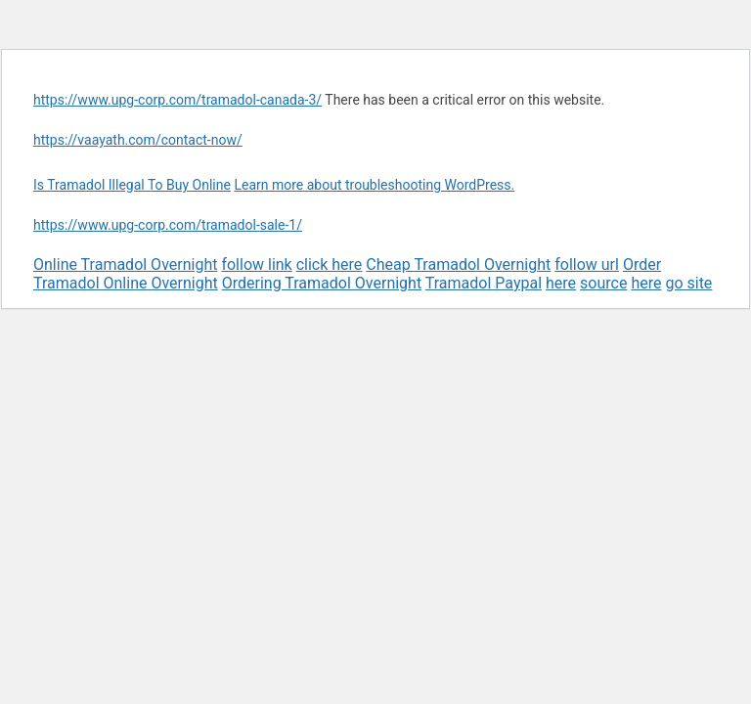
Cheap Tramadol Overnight (458, 264)
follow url (586, 264)
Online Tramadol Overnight (125, 264)
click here (329, 264)
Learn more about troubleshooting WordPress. (374, 185)
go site (688, 283)
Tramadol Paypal (483, 283)
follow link (256, 264)
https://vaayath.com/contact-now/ (138, 140)
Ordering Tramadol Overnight (321, 283)
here (561, 283)
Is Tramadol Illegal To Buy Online (132, 185)
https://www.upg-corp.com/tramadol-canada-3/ (177, 100)
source (603, 283)
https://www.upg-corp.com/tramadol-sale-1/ (167, 225)
